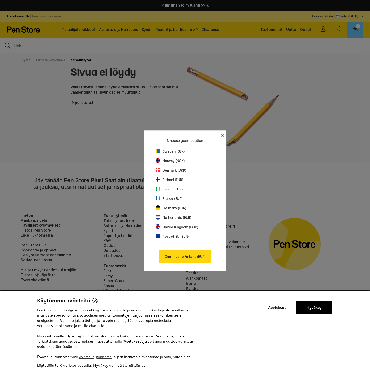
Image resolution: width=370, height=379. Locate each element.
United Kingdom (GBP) (177, 227)
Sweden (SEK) (170, 151)
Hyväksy (314, 307)
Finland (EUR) (169, 180)
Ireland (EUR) (169, 189)
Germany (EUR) (171, 208)
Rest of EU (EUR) (172, 236)
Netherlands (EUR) (173, 217)
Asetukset (277, 307)
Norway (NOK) (170, 161)
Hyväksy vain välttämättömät (119, 365)
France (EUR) (169, 199)
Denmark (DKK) (171, 170)
